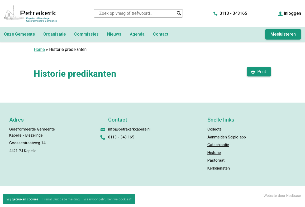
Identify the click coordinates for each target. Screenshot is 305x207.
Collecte (214, 129)
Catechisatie (218, 144)
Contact (160, 34)
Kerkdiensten (218, 168)
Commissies (86, 34)
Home (39, 49)
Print (261, 71)
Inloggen (292, 13)
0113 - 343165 (233, 13)
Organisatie (54, 34)
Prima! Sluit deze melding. (61, 199)
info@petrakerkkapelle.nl (129, 129)
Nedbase (293, 196)
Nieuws (114, 34)
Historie (214, 152)
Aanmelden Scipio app (226, 137)
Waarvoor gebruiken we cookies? (107, 199)
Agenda (137, 34)
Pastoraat (216, 160)
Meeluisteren (283, 34)
